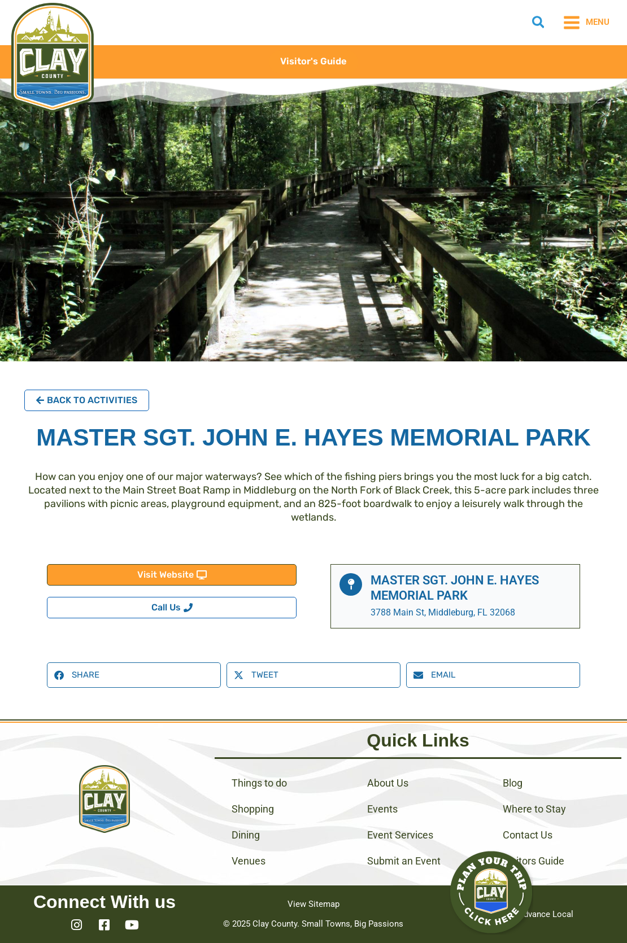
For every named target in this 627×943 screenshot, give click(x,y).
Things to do (259, 783)
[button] (539, 24)
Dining (246, 835)
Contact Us (527, 835)
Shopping (253, 809)
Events (382, 809)
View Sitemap (313, 904)
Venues (248, 861)
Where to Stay (534, 809)
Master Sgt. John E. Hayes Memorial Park (455, 587)
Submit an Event (404, 861)
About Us (387, 783)
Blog (512, 783)
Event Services (400, 835)
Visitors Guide (533, 861)
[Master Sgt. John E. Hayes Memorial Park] (350, 584)
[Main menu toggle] (586, 22)
